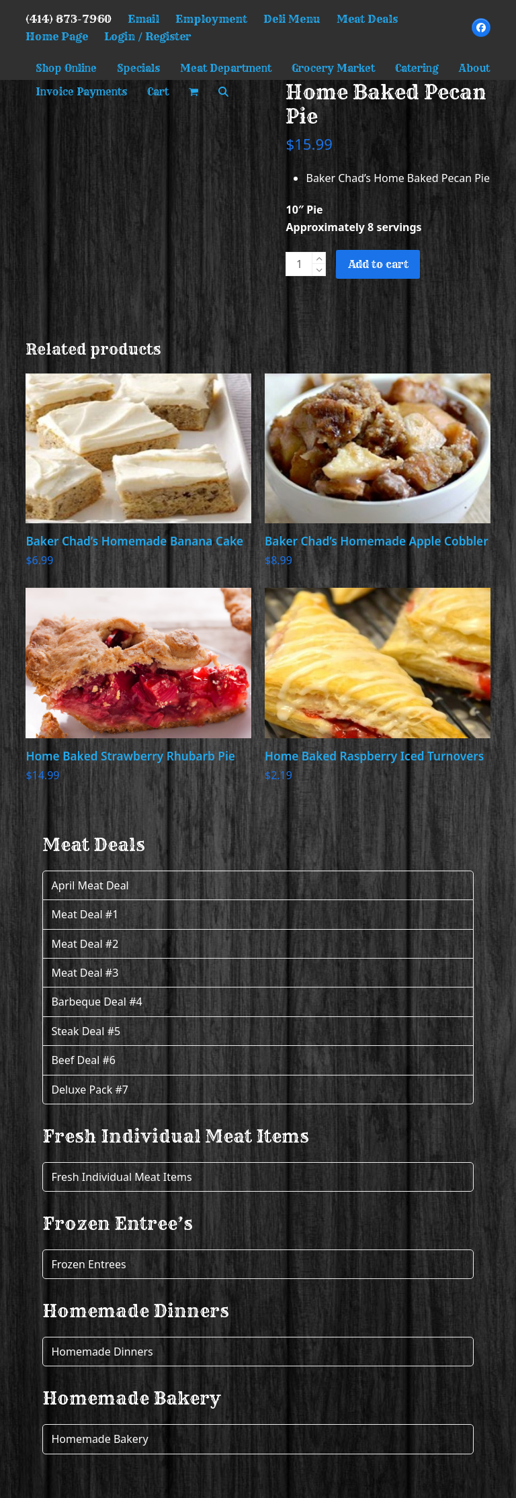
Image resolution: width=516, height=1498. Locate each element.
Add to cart (378, 264)
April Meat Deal (89, 885)
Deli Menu (291, 19)
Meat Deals (367, 19)
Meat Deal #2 (84, 943)
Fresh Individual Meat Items (121, 1177)
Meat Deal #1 (84, 914)
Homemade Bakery (99, 1438)
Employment (211, 19)
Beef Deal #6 (83, 1060)
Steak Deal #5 (85, 1031)
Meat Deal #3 (84, 972)
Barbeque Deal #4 (96, 1001)
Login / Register (147, 36)
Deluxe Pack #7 (89, 1089)
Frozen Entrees (88, 1264)
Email (143, 19)
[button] (193, 91)
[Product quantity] (299, 264)
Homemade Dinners (102, 1351)
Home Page (57, 36)
